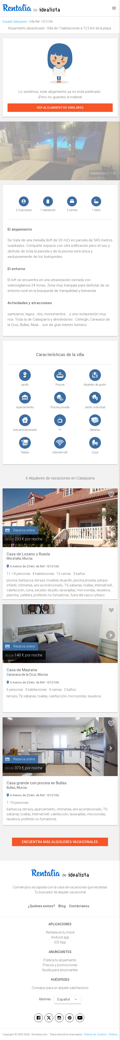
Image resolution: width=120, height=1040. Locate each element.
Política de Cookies (95, 1034)
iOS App (60, 942)
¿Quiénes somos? (41, 906)
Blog (62, 906)
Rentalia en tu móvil (60, 932)
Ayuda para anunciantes (60, 970)
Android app (60, 937)
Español (67, 999)
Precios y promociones (60, 965)
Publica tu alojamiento (60, 960)
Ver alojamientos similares (60, 108)
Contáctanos (79, 906)
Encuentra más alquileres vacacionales (60, 842)
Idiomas (45, 999)
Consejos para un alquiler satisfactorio (60, 988)
